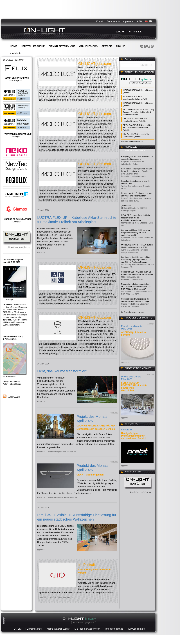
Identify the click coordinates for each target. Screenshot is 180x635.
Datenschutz (113, 21)
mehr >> (41, 252)
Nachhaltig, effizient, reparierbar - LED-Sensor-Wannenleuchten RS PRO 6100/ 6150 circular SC (136, 286)
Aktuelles (14, 397)
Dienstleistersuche (62, 46)
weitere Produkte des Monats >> (62, 497)
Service (107, 46)
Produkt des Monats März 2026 (131, 327)
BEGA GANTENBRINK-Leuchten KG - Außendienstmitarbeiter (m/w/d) (137, 127)
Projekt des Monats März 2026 (131, 377)
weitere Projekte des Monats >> (62, 452)
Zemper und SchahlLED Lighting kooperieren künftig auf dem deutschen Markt (135, 232)
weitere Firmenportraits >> (61, 597)
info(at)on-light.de (114, 628)
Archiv (120, 46)
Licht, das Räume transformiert (61, 371)
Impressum (128, 21)
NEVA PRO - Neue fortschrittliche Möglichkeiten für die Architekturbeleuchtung (135, 217)
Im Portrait (86, 565)
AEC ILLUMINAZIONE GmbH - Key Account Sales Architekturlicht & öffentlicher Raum (138, 112)
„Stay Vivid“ (126, 205)
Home (13, 46)
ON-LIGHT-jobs (88, 46)
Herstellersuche (33, 46)
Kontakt (100, 21)
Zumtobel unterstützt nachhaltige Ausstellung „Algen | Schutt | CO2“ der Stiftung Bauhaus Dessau (136, 259)
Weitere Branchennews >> (132, 312)
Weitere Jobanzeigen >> (132, 141)
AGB (139, 21)
